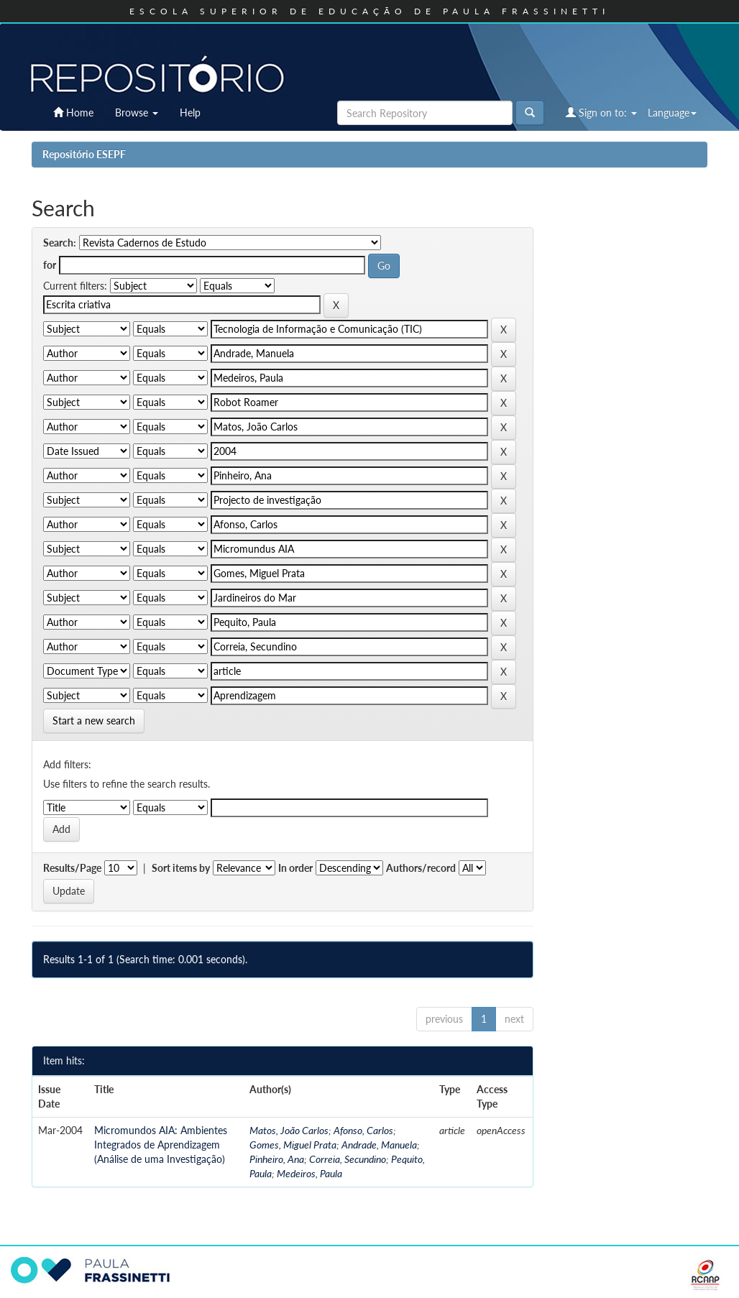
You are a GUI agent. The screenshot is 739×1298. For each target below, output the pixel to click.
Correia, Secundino (347, 1159)
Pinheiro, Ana (276, 1159)
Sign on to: (601, 112)
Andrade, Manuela (379, 1144)
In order (295, 868)
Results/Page (72, 868)
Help (190, 112)
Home (73, 112)
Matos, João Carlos (289, 1130)
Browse (136, 112)
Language (672, 112)
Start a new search (93, 720)
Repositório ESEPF (84, 154)
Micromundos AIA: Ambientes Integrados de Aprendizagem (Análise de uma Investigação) (160, 1144)
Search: (59, 242)
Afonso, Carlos (363, 1130)
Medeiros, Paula (309, 1173)
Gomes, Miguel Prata (292, 1144)
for (49, 265)
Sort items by (181, 868)
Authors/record (421, 868)
